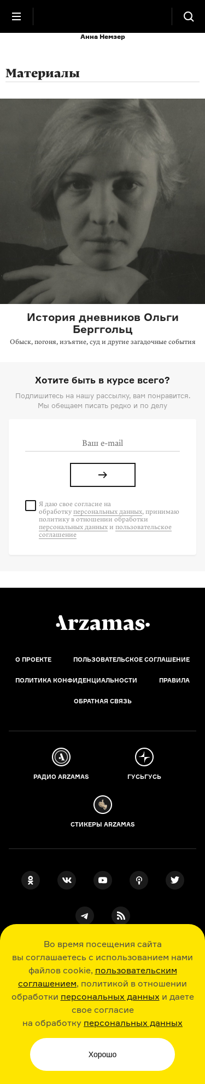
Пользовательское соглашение (131, 659)
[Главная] (103, 622)
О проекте (33, 659)
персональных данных (110, 996)
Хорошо (103, 1054)
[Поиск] (189, 16)
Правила (174, 680)
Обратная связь (103, 701)
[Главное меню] (16, 16)
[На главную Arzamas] (103, 16)
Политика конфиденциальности (76, 680)
